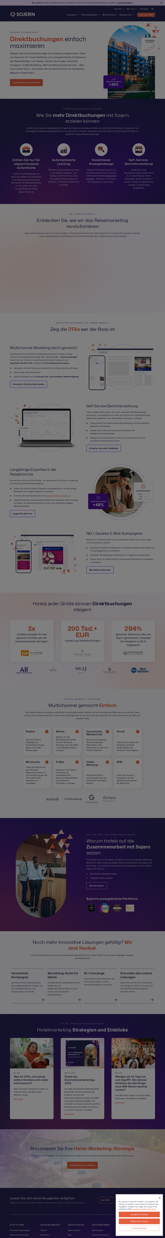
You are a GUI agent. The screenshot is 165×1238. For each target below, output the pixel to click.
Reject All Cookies (139, 1221)
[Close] (160, 1198)
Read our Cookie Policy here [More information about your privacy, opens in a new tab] (144, 1209)
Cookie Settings (139, 1228)
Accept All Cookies (139, 1214)
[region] (139, 1215)
